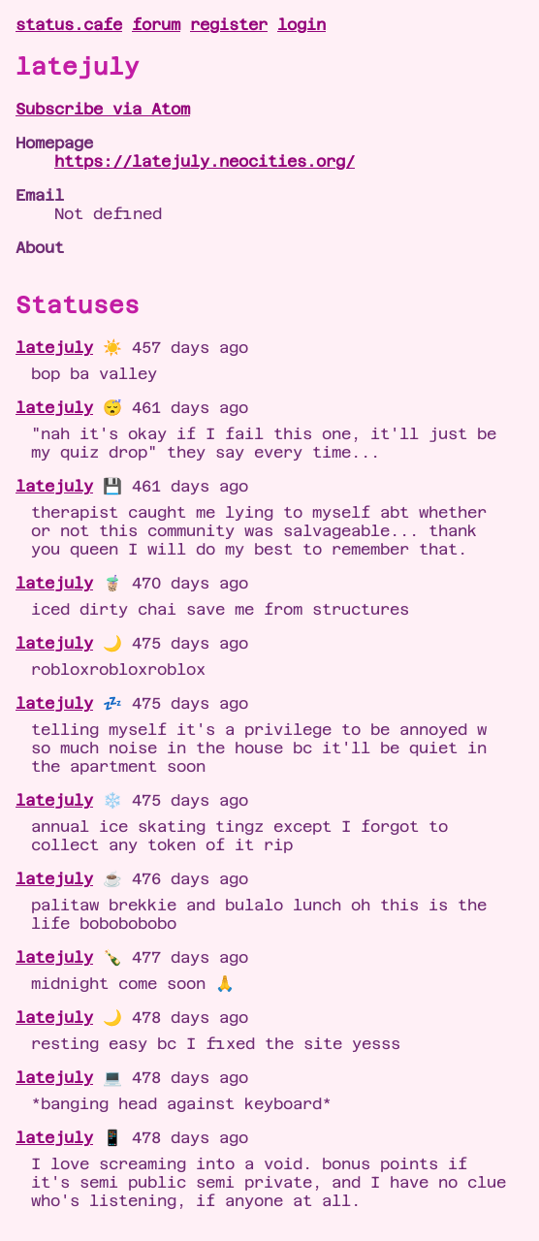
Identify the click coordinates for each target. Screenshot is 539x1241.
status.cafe (69, 25)
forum (156, 25)
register (229, 25)
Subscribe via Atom (103, 109)
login (301, 25)
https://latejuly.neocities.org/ (204, 161)
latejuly (54, 347)
